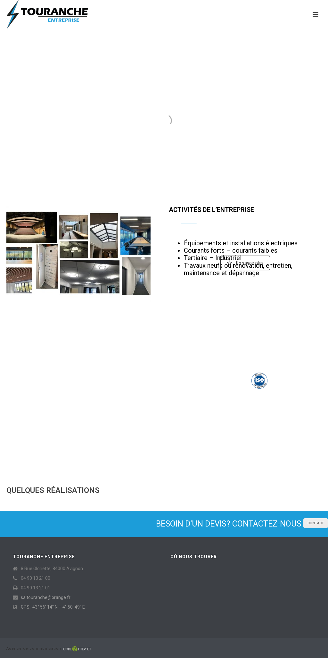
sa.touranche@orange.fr (45, 597)
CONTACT (316, 523)
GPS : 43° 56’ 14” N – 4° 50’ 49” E (53, 607)
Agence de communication (34, 648)
